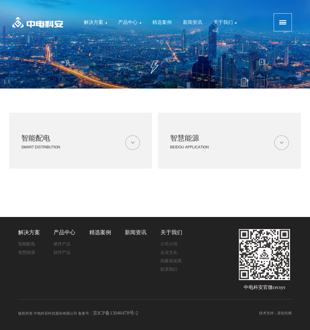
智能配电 (80, 143)
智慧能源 (229, 143)
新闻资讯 (192, 22)
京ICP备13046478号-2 (115, 312)
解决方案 (95, 22)
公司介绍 (168, 244)
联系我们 (168, 269)
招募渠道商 (171, 261)
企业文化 (168, 252)
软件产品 (62, 252)
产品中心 (129, 22)
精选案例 (162, 22)
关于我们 (224, 22)
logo (37, 22)
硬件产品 (62, 244)
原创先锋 (284, 313)
